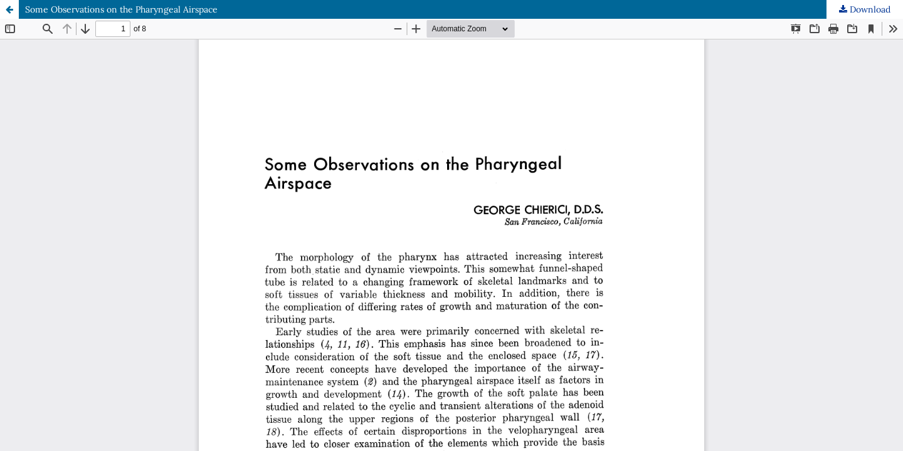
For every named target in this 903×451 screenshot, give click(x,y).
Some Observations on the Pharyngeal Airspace (121, 9)
